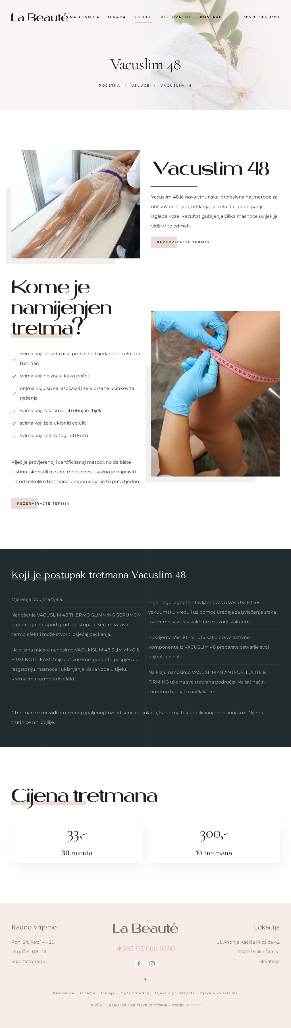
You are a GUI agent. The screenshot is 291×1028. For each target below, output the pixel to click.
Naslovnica (84, 17)
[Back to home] (39, 17)
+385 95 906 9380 (260, 17)
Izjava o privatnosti (174, 993)
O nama (117, 17)
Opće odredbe (135, 993)
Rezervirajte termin (184, 242)
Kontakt (210, 17)
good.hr (193, 1005)
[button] (145, 979)
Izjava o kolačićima (219, 993)
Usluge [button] (143, 17)
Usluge (108, 993)
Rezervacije (176, 17)
